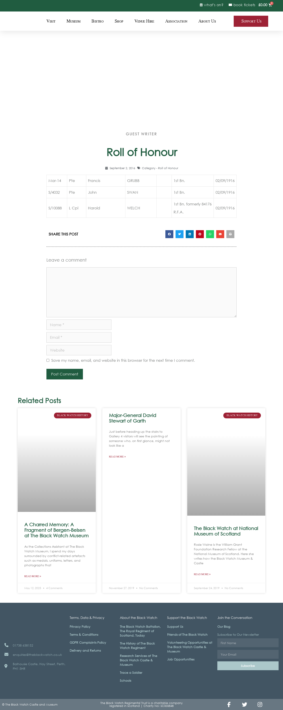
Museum (73, 21)
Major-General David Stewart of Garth (132, 418)
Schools (125, 680)
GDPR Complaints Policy (88, 642)
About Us (207, 21)
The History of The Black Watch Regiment (137, 645)
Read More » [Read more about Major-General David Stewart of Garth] (117, 456)
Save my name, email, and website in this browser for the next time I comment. (123, 360)
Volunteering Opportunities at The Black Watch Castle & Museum (189, 646)
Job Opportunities (180, 659)
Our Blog (223, 626)
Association (176, 21)
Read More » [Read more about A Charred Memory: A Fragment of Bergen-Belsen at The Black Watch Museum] (32, 576)
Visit (50, 21)
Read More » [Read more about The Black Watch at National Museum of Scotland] (202, 574)
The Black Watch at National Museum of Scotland (226, 531)
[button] (169, 234)
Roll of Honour (168, 168)
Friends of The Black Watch (187, 634)
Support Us (175, 626)
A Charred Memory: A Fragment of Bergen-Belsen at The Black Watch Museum (56, 530)
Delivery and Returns (85, 650)
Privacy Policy (80, 626)
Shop (119, 21)
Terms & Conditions (84, 634)
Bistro (98, 21)
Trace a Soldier (131, 672)
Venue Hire (144, 21)
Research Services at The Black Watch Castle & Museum (138, 660)
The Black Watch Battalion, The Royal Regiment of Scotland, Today (140, 630)
